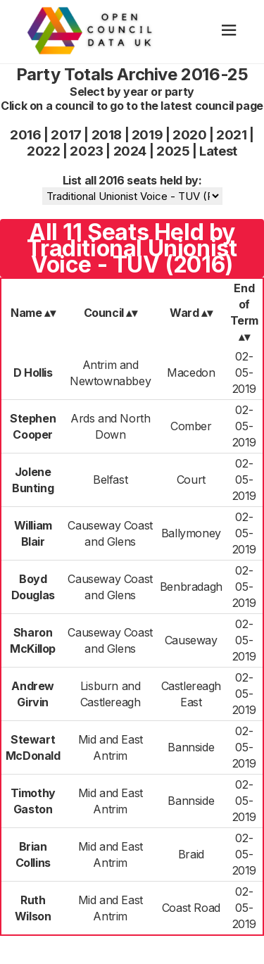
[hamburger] (229, 31)
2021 (231, 135)
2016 (25, 135)
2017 (66, 135)
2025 (172, 151)
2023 (86, 151)
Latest (218, 151)
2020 (189, 135)
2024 (129, 151)
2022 (43, 151)
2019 (147, 135)
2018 (107, 135)
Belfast (110, 479)
